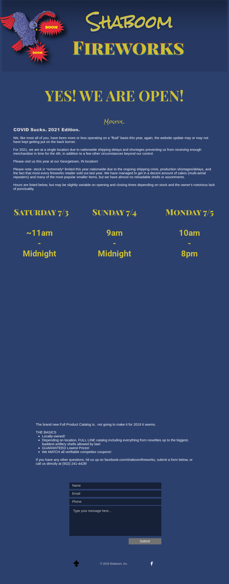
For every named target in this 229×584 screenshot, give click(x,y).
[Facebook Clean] (152, 563)
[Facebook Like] (114, 557)
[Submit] (145, 541)
